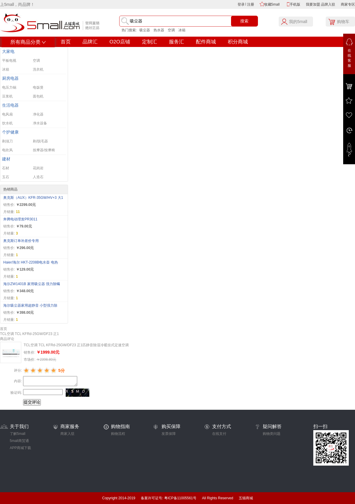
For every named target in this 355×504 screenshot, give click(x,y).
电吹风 (7, 150)
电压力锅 (9, 87)
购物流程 (118, 434)
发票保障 (169, 434)
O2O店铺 (119, 42)
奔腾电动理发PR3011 (20, 219)
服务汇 (176, 42)
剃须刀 (7, 141)
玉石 (5, 177)
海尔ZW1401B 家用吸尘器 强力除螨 (31, 284)
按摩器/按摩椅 (44, 150)
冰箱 (181, 30)
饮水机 (7, 123)
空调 (171, 30)
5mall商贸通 (19, 441)
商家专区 (348, 4)
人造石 (38, 177)
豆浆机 (7, 96)
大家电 (8, 51)
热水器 (159, 30)
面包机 (38, 96)
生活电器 (10, 105)
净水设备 (40, 123)
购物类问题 (271, 434)
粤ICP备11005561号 (180, 498)
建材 (6, 159)
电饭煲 (38, 87)
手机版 (295, 4)
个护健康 (10, 132)
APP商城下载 (20, 448)
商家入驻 (67, 434)
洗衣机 (38, 69)
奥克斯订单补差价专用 (21, 241)
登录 (241, 4)
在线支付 (219, 434)
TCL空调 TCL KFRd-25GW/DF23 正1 (29, 334)
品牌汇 (90, 42)
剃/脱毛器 (40, 141)
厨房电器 (10, 78)
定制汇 (149, 42)
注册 (250, 4)
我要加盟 (313, 4)
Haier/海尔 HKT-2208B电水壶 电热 (30, 262)
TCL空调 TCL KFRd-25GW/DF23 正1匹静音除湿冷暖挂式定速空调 (76, 345)
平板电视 (9, 60)
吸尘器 (144, 30)
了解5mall (17, 434)
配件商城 (206, 42)
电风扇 (7, 114)
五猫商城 (246, 498)
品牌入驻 (328, 4)
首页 (66, 42)
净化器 (38, 114)
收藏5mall (272, 4)
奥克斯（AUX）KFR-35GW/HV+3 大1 (33, 198)
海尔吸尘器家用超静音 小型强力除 (30, 305)
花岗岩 (38, 168)
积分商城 (238, 42)
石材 (5, 168)
